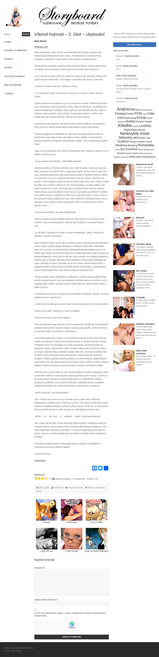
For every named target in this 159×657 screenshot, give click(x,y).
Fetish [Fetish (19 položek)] (130, 113)
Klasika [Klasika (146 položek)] (125, 125)
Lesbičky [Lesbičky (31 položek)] (145, 126)
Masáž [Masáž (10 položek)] (142, 130)
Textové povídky (14, 76)
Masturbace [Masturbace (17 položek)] (131, 129)
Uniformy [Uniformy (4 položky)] (117, 157)
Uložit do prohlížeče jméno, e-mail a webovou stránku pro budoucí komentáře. (70, 614)
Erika (118, 76)
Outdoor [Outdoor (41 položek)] (123, 141)
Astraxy (46, 511)
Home (7, 42)
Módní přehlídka (130, 66)
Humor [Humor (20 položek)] (140, 121)
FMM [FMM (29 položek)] (150, 113)
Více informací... (134, 44)
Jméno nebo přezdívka (46, 600)
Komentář (39, 568)
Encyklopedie (12, 85)
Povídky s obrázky (15, 50)
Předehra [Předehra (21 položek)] (121, 145)
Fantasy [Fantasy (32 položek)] (120, 113)
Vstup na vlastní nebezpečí (97, 540)
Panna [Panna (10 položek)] (133, 141)
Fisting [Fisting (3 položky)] (144, 114)
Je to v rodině (96, 511)
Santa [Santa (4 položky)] (117, 150)
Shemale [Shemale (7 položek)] (121, 153)
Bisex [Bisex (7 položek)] (138, 110)
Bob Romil (40, 41)
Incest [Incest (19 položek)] (148, 121)
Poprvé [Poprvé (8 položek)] (148, 142)
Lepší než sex (46, 540)
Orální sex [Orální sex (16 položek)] (145, 137)
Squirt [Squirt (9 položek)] (136, 153)
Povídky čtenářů (75, 487)
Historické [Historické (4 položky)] (121, 122)
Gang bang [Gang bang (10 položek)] (130, 118)
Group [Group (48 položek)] (141, 117)
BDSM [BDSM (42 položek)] (130, 109)
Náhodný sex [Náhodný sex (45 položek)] (128, 137)
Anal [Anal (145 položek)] (121, 109)
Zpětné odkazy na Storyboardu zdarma (18, 648)
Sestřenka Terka (132, 56)
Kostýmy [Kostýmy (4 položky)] (135, 126)
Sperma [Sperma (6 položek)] (128, 153)
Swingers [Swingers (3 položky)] (149, 153)
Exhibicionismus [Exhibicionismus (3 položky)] (146, 110)
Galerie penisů (131, 98)
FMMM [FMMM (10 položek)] (120, 118)
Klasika (91, 487)
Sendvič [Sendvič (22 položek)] (133, 149)
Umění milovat (71, 540)
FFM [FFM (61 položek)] (138, 113)
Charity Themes (16, 651)
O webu (8, 93)
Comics (8, 59)
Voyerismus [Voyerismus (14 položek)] (148, 156)
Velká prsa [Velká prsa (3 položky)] (124, 157)
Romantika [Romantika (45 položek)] (146, 145)
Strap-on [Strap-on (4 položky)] (142, 153)
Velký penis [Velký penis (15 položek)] (135, 156)
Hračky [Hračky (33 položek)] (130, 121)
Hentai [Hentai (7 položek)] (149, 118)
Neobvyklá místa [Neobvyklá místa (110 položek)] (134, 133)
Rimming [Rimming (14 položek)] (132, 145)
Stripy (8, 67)
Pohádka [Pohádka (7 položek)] (141, 142)
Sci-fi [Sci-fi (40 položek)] (123, 149)
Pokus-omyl (71, 511)
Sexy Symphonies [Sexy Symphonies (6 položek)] (146, 149)
